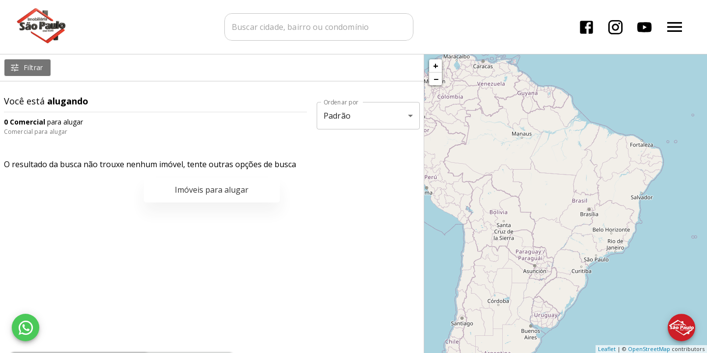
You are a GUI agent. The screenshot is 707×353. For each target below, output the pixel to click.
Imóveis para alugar (211, 189)
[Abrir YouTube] (644, 27)
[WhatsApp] (25, 327)
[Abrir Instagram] (615, 27)
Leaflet (607, 349)
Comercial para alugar (35, 131)
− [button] (436, 79)
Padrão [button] (337, 115)
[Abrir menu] (674, 27)
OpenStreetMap (649, 349)
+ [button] (435, 66)
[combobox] (318, 27)
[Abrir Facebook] (586, 27)
